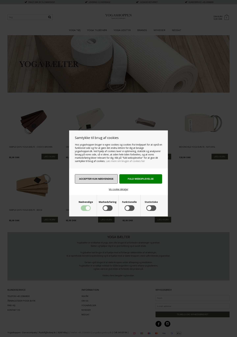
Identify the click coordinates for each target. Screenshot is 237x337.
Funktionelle (129, 202)
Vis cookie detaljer (118, 189)
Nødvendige (86, 202)
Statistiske (151, 202)
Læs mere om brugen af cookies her (125, 161)
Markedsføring (108, 202)
